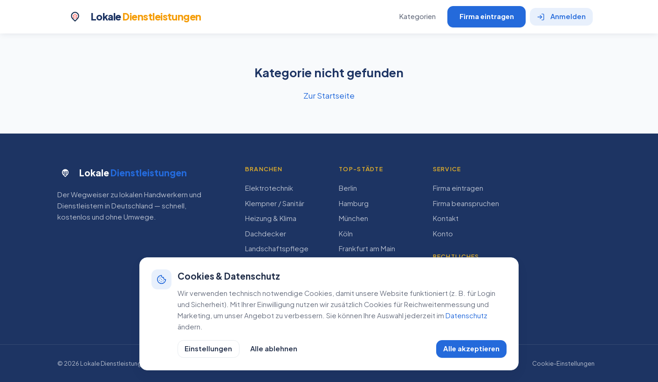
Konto (443, 233)
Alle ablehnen (273, 348)
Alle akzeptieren (471, 348)
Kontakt (446, 218)
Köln (346, 233)
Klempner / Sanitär (274, 203)
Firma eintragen (486, 16)
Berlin (348, 188)
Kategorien (417, 16)
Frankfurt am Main (367, 248)
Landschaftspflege (276, 248)
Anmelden (561, 16)
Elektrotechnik (269, 188)
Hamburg (354, 203)
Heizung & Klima (270, 218)
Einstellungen (208, 348)
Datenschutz (466, 315)
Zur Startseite (329, 95)
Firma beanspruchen (466, 203)
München (353, 218)
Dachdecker (265, 233)
